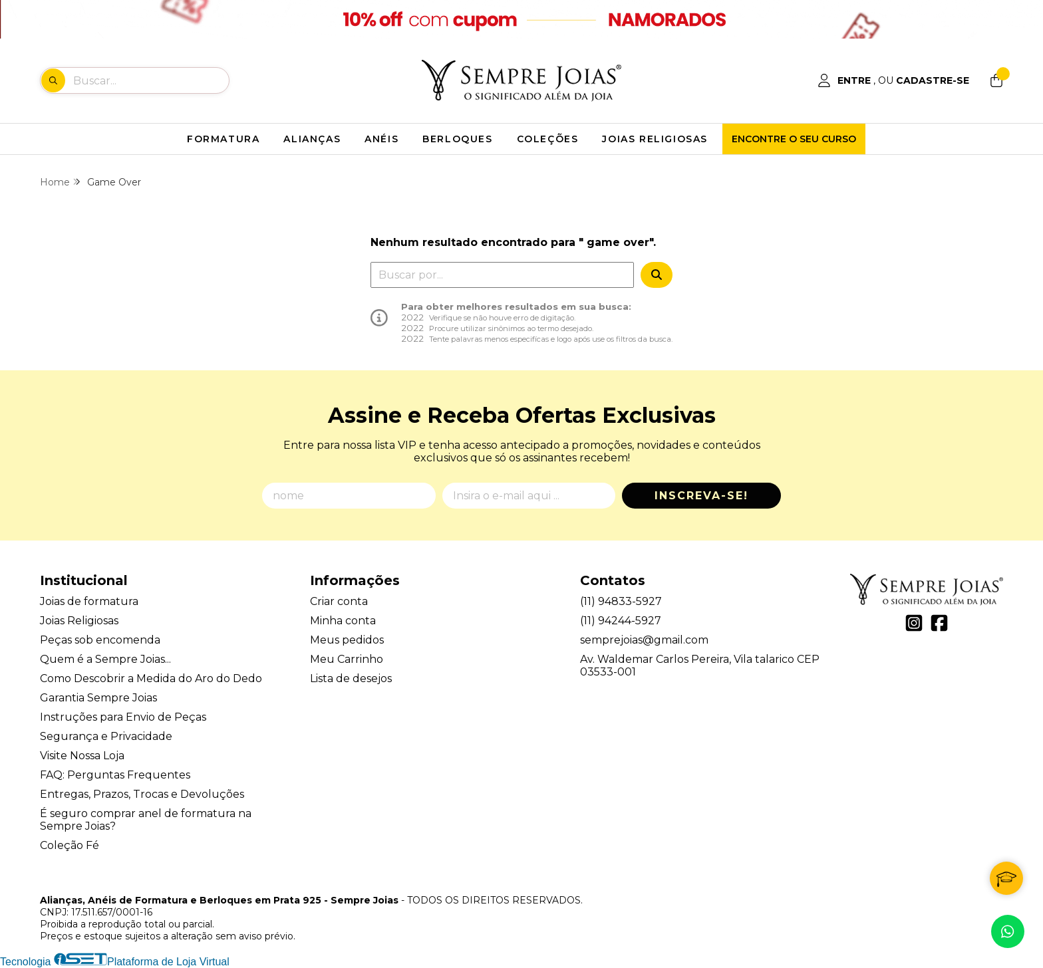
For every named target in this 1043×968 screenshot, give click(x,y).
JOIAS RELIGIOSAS (655, 139)
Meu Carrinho (346, 659)
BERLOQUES (457, 139)
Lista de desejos (351, 678)
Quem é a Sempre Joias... (105, 659)
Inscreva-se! (701, 495)
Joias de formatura (89, 601)
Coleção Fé (69, 845)
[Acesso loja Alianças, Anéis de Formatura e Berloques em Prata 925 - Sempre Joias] (893, 80)
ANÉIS (381, 139)
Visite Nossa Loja (82, 755)
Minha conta (343, 620)
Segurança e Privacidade (106, 736)
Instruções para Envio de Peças (123, 717)
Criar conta (339, 601)
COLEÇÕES (548, 139)
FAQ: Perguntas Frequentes (115, 775)
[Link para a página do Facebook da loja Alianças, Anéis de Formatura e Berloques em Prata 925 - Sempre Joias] (939, 623)
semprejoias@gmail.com (644, 640)
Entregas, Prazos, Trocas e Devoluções (142, 794)
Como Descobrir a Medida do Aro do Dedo (151, 678)
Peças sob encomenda (100, 640)
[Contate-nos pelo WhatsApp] (1007, 931)
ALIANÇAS (312, 139)
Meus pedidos (347, 640)
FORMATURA (223, 139)
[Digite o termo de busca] (150, 80)
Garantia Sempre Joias (98, 697)
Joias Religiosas (79, 620)
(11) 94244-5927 (620, 620)
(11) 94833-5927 (621, 601)
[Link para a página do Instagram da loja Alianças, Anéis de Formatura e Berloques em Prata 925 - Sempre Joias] (914, 623)
